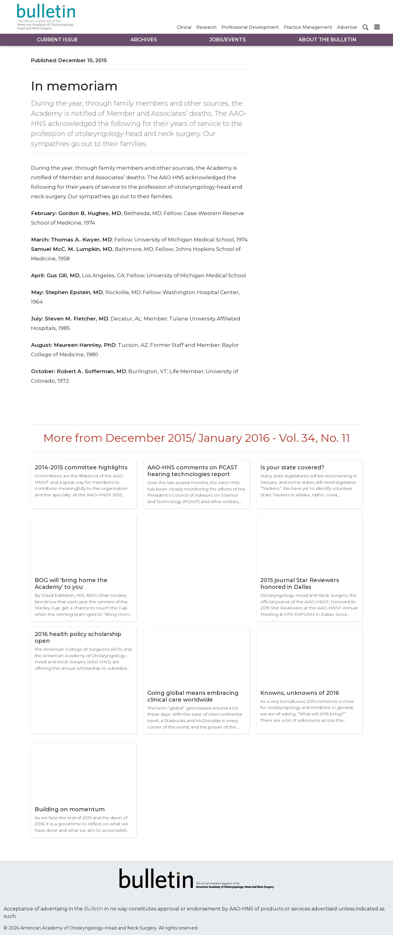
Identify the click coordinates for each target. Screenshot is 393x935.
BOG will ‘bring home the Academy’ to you (71, 583)
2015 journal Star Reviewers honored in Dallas (299, 583)
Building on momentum (70, 809)
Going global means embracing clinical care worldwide (193, 696)
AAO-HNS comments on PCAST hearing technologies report (192, 471)
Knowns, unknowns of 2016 (299, 693)
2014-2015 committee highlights (81, 467)
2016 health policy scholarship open (78, 637)
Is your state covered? (292, 467)
